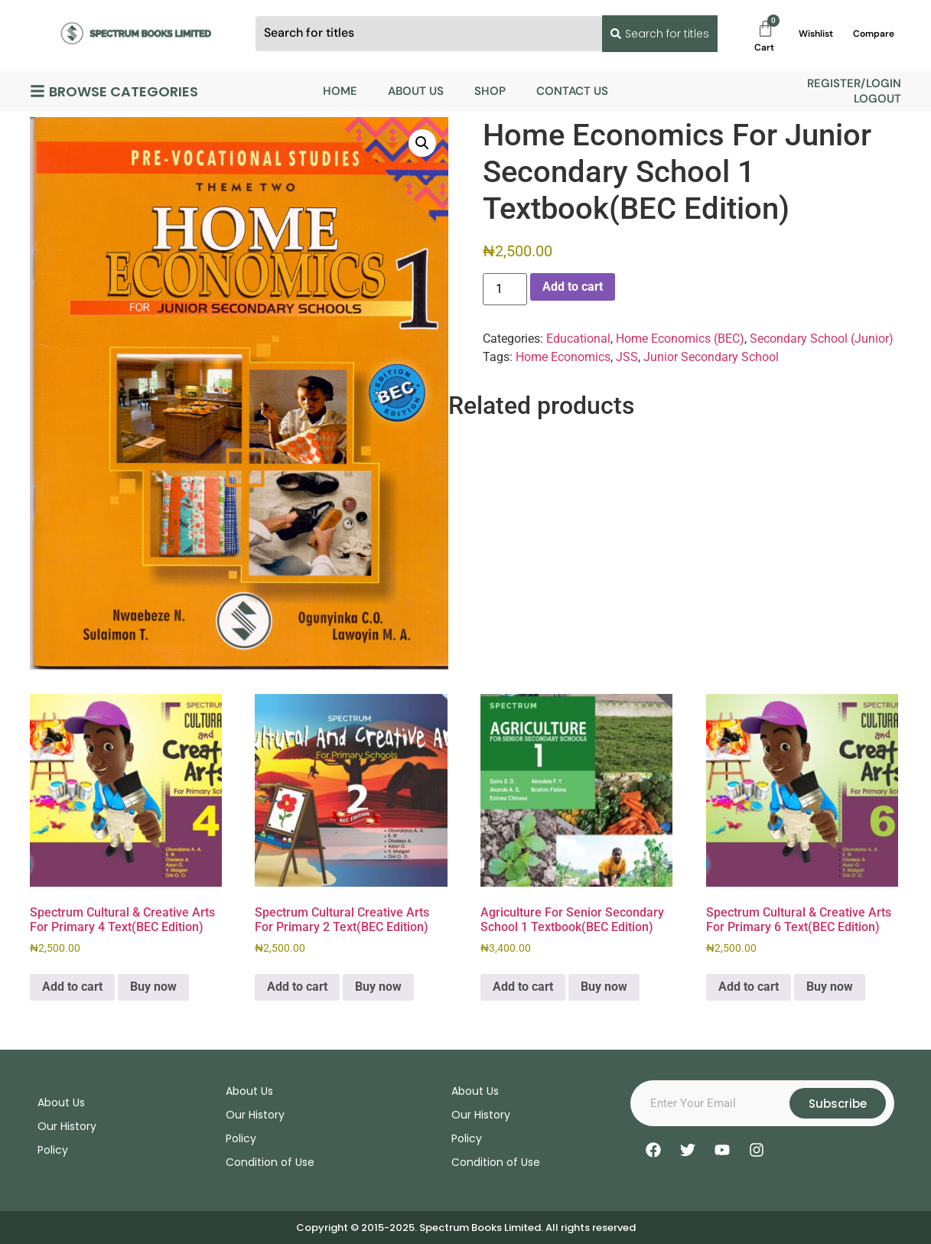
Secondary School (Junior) (822, 338)
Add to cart (572, 286)
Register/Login (854, 83)
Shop (490, 91)
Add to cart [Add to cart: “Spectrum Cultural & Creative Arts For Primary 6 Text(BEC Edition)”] (748, 986)
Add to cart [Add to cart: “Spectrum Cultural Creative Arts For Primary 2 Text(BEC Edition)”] (297, 986)
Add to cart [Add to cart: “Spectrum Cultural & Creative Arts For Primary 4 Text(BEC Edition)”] (72, 986)
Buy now (153, 986)
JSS (627, 357)
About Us (416, 91)
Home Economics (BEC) (680, 338)
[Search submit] (657, 33)
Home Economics (563, 357)
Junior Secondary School (711, 357)
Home (340, 91)
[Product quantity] (505, 289)
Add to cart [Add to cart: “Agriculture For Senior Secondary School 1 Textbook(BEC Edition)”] (523, 986)
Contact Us (572, 91)
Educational (578, 338)
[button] (422, 143)
